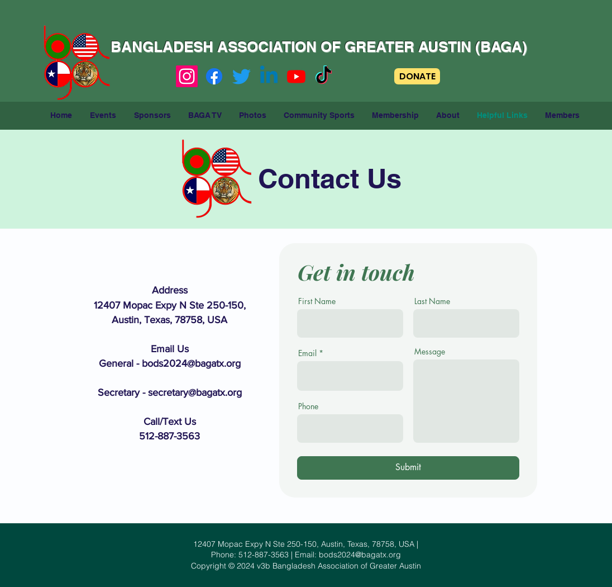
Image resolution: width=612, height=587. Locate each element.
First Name (317, 301)
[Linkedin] (269, 76)
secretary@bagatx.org (195, 392)
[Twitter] (241, 76)
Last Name (432, 301)
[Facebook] (214, 76)
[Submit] (408, 468)
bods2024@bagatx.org (191, 363)
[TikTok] (323, 76)
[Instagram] (187, 76)
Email (307, 353)
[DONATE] (417, 76)
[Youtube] (296, 76)
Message (429, 352)
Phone (308, 406)
